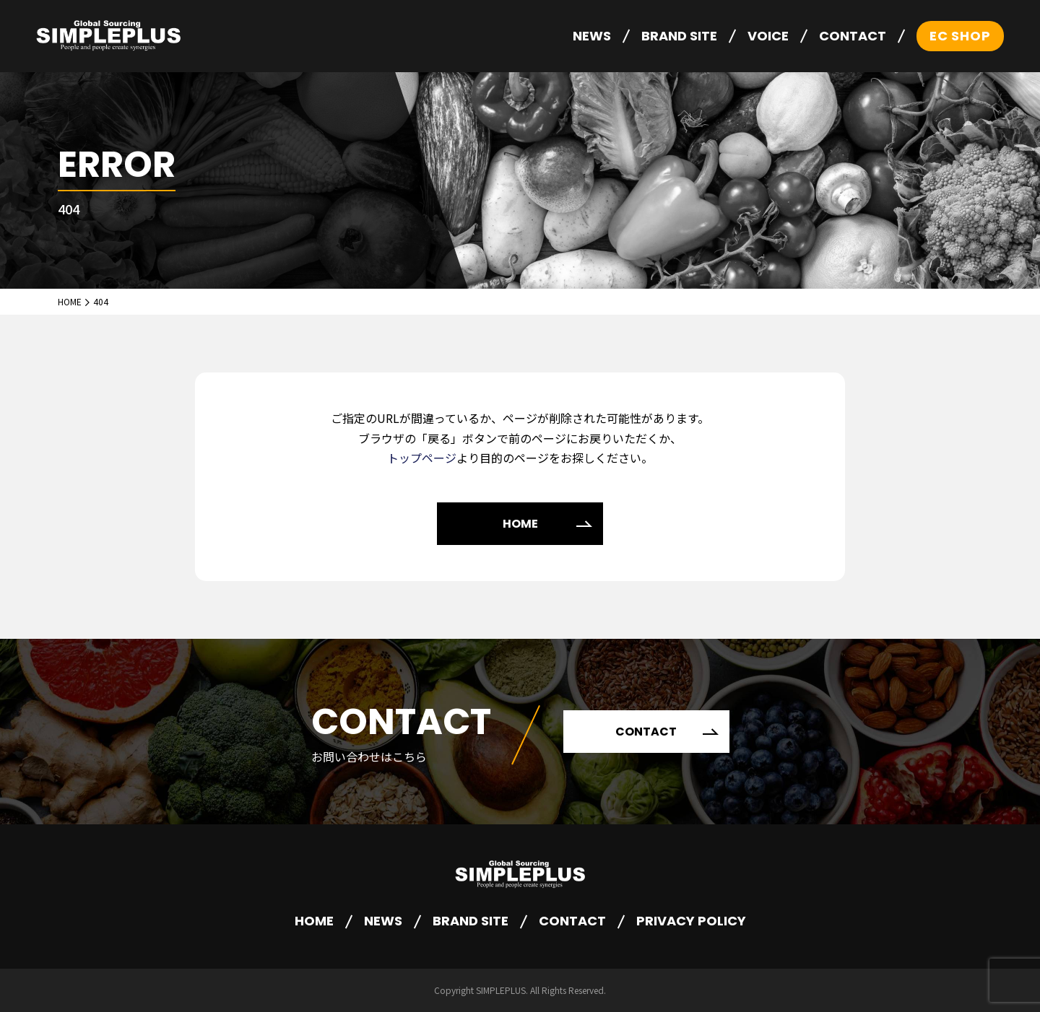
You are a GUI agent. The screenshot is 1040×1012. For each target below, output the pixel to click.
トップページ (421, 457)
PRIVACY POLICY (691, 921)
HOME (520, 523)
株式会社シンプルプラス (108, 36)
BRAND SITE (679, 36)
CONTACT (852, 36)
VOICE (768, 36)
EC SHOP (960, 36)
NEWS (592, 36)
